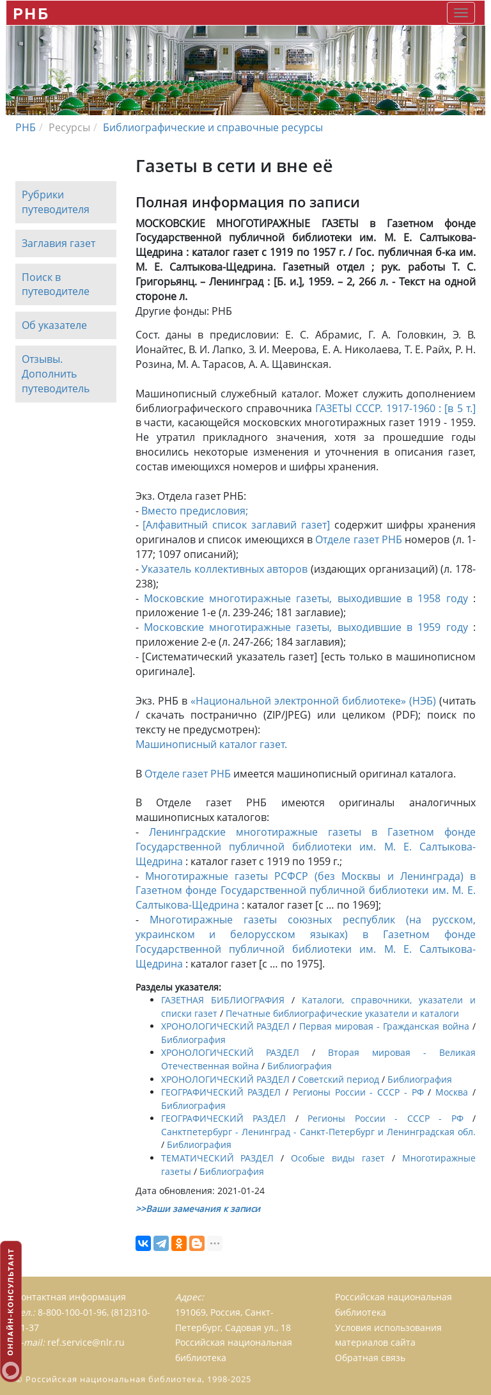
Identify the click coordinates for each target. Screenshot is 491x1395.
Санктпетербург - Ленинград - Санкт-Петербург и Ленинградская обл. (318, 1132)
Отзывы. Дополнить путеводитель (56, 373)
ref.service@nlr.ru (86, 1342)
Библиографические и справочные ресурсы (213, 127)
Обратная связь (370, 1357)
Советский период (338, 1079)
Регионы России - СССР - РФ (358, 1092)
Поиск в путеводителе (56, 284)
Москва (451, 1092)
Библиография (193, 1039)
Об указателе (54, 326)
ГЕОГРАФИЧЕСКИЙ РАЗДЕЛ (221, 1092)
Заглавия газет (58, 243)
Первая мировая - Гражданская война (384, 1026)
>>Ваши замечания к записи (198, 1208)
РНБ (31, 13)
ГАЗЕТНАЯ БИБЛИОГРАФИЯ (222, 1000)
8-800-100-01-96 (72, 1312)
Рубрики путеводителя (56, 201)
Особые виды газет (338, 1158)
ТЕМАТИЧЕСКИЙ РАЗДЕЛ (217, 1158)
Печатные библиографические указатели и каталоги (342, 1013)
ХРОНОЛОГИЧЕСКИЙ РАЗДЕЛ (225, 1026)
